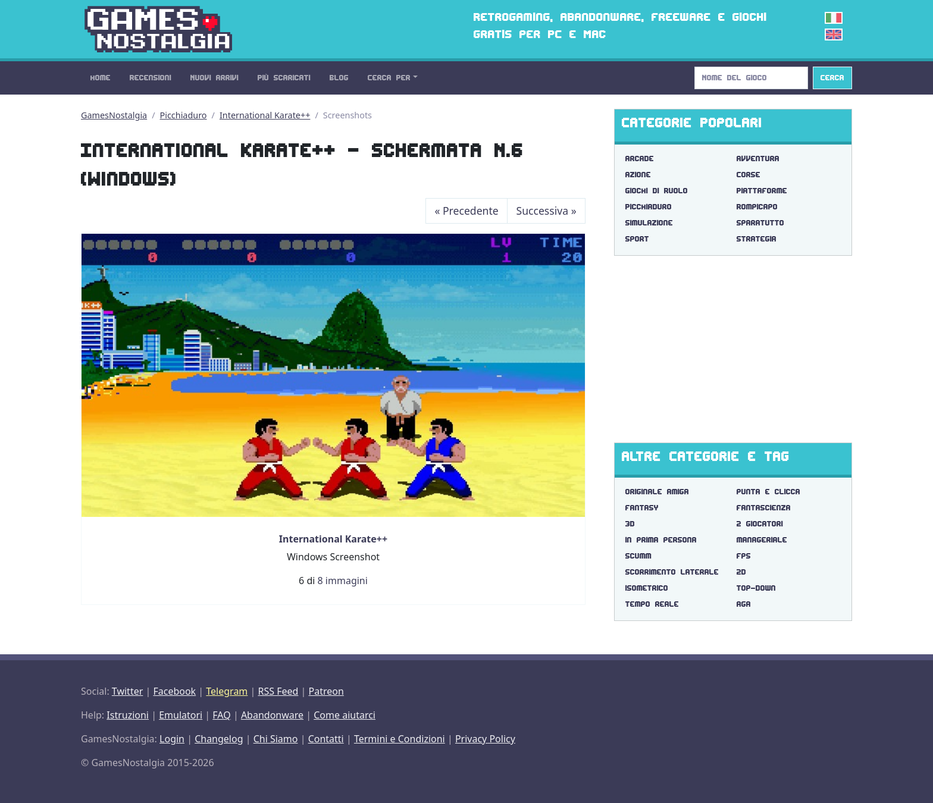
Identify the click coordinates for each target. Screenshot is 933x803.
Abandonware (272, 715)
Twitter (127, 691)
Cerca (832, 77)
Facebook (174, 691)
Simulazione (649, 222)
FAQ (221, 715)
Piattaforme (762, 190)
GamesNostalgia (114, 115)
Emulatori (180, 715)
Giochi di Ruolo (656, 190)
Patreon (326, 691)
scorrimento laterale (672, 571)
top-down (756, 588)
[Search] (751, 78)
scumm (638, 555)
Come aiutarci (344, 715)
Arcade (639, 158)
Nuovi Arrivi (214, 77)
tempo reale (652, 604)
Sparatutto (760, 222)
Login (171, 738)
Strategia (757, 238)
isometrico (646, 588)
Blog (339, 77)
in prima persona (661, 539)
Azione (638, 174)
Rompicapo (757, 206)
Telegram (227, 691)
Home (100, 77)
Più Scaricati (284, 77)
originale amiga (657, 491)
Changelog (219, 738)
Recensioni (150, 77)
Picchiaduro (183, 115)
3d (630, 523)
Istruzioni (128, 715)
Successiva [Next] (546, 210)
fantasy (642, 507)
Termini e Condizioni (399, 738)
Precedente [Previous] (466, 210)
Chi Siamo (275, 738)
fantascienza (764, 507)
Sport (637, 238)
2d (741, 571)
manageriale (762, 539)
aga (744, 604)
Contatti (326, 738)
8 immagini (343, 580)
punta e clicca (768, 491)
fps (744, 555)
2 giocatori (760, 523)
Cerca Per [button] (389, 77)
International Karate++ (265, 115)
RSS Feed (278, 691)
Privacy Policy (485, 738)
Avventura (758, 158)
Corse (748, 174)
